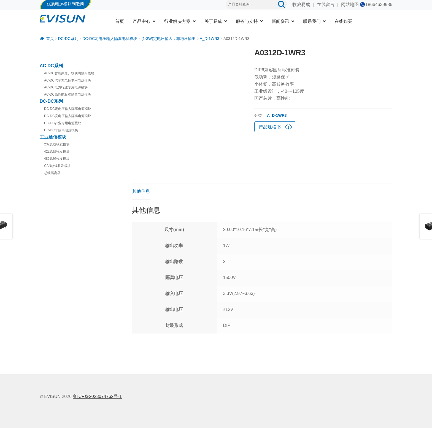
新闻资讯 (280, 21)
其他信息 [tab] (141, 191)
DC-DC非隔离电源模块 (61, 130)
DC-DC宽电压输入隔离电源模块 (67, 116)
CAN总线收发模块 (57, 166)
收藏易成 (301, 4)
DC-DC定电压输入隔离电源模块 (109, 38)
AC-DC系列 (51, 65)
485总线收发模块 (56, 159)
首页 (119, 21)
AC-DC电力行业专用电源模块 (66, 87)
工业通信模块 (53, 137)
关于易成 (213, 21)
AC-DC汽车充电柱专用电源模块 (67, 80)
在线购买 (343, 21)
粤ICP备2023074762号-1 (97, 396)
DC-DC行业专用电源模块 (62, 123)
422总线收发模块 (56, 151)
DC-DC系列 (68, 38)
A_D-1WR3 (209, 38)
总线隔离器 (52, 173)
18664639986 (378, 4)
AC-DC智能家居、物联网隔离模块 (69, 73)
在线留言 (325, 4)
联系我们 (312, 21)
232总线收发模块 (56, 144)
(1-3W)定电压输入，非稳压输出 (168, 38)
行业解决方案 (177, 21)
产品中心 (141, 21)
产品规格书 (275, 126)
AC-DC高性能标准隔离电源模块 (67, 94)
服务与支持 (247, 21)
